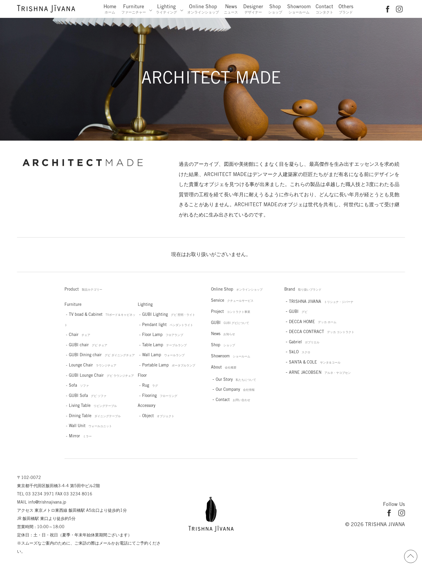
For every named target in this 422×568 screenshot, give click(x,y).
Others (345, 8)
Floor (142, 375)
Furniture (133, 8)
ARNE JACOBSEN (320, 372)
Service (232, 300)
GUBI (230, 322)
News (231, 8)
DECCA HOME (312, 321)
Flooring (159, 395)
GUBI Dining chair (102, 354)
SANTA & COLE (315, 362)
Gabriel (304, 342)
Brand (302, 289)
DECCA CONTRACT (321, 331)
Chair (79, 334)
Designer (253, 8)
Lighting (166, 8)
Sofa (79, 385)
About (223, 367)
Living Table (93, 405)
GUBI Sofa (87, 395)
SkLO (299, 351)
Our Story (236, 379)
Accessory (146, 405)
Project (230, 311)
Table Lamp (164, 344)
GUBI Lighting (168, 314)
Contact (324, 8)
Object (158, 415)
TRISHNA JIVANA (321, 301)
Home (109, 8)
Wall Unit (90, 425)
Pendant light (167, 324)
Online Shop (203, 8)
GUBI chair (88, 344)
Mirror (80, 436)
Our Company (235, 389)
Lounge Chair (92, 365)
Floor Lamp (162, 334)
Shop (275, 8)
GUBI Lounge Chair (101, 375)
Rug (150, 385)
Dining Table (95, 415)
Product (83, 289)
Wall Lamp (163, 354)
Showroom (299, 8)
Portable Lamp (168, 365)
